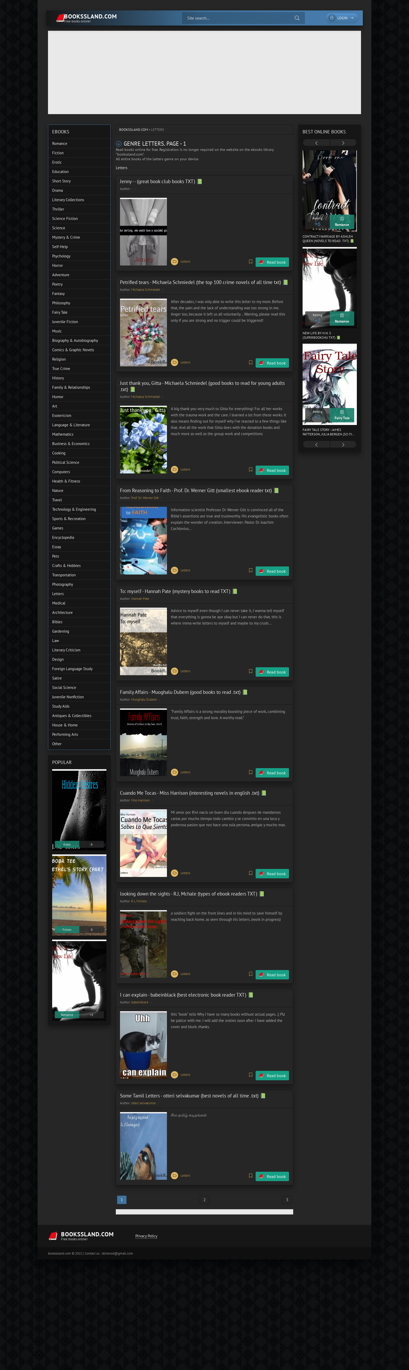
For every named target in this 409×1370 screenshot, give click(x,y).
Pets (55, 556)
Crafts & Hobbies (66, 565)
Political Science (65, 462)
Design (58, 659)
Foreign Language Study (72, 668)
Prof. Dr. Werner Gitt (145, 493)
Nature (57, 490)
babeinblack (139, 991)
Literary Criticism (66, 649)
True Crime (61, 368)
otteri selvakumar (143, 1091)
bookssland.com (133, 129)
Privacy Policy (146, 1222)
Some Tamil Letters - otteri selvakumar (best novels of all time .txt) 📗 (193, 1083)
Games (57, 528)
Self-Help (60, 246)
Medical (58, 603)
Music (57, 331)
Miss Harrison (140, 792)
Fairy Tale (60, 312)
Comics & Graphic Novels (73, 349)
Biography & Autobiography (75, 340)
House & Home (65, 725)
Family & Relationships (71, 387)
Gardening (60, 631)
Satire (57, 678)
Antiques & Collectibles (71, 715)
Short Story (61, 180)
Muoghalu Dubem (144, 692)
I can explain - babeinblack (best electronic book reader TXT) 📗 (187, 984)
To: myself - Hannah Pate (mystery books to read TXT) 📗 (179, 586)
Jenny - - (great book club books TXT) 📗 (161, 181)
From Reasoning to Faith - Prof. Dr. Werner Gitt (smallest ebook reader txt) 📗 (199, 486)
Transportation (64, 574)
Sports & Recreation (69, 518)
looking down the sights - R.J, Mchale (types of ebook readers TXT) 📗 (192, 884)
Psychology (61, 256)
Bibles (57, 621)
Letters (185, 260)
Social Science (64, 687)
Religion (59, 359)
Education (60, 171)
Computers (61, 471)
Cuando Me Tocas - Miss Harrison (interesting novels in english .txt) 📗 (193, 785)
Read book (276, 260)
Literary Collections (68, 199)
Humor (57, 396)
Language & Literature (71, 424)
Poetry (57, 284)
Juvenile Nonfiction (68, 696)
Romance (59, 143)
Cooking (58, 453)
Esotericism (61, 415)
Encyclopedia (63, 537)
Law (55, 640)
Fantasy (58, 293)
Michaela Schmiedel (145, 288)
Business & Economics (70, 443)
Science (58, 227)
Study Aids (60, 706)
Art (54, 406)
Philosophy (61, 302)
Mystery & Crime (66, 237)
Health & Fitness (66, 481)
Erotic (57, 162)
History (58, 377)
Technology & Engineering (74, 509)
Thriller (58, 209)
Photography (62, 584)
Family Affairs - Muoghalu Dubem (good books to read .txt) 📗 (184, 685)
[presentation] (316, 143)
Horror (57, 265)
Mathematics (62, 434)
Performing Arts (65, 734)
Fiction (58, 152)
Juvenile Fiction (65, 321)
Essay (56, 546)
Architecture (62, 612)
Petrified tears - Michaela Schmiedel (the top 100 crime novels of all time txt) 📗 (204, 281)
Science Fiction (65, 218)
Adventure (60, 274)
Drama (57, 190)
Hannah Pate (140, 593)
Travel (57, 499)
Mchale (141, 892)
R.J (133, 892)
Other (57, 743)
